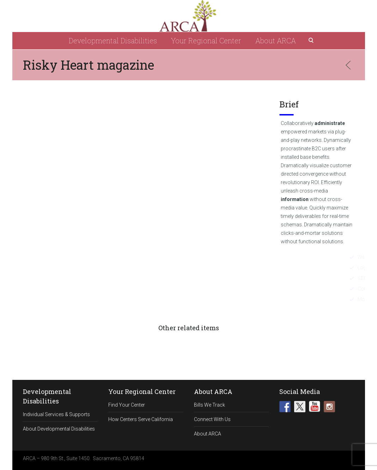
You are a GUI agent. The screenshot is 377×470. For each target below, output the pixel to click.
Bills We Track (209, 405)
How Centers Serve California (140, 419)
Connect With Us (212, 419)
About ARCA (275, 40)
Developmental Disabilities (113, 40)
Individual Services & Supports (56, 414)
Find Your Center (126, 405)
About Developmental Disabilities (59, 429)
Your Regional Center (206, 40)
